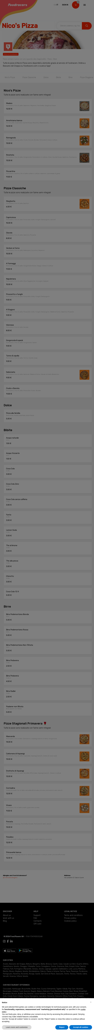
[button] (91, 1002)
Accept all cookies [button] (80, 1027)
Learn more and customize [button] (17, 1027)
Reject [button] (61, 1027)
